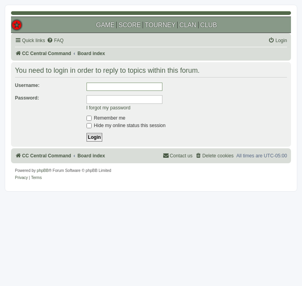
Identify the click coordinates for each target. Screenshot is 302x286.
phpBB (43, 170)
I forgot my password (109, 108)
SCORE (129, 25)
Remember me (106, 118)
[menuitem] (55, 40)
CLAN (187, 25)
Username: (27, 85)
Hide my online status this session (126, 125)
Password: (27, 98)
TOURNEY (160, 25)
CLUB (208, 25)
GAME (105, 25)
